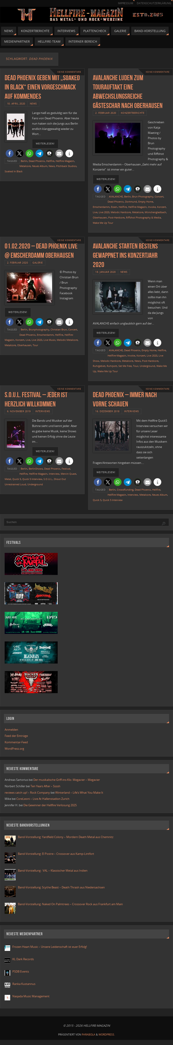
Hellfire (50, 161)
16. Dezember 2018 (107, 411)
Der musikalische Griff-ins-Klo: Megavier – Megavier (66, 780)
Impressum (125, 3)
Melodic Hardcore (121, 212)
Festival (66, 468)
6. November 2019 (19, 411)
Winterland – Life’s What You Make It (79, 793)
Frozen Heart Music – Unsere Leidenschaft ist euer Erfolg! (49, 947)
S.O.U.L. (48, 479)
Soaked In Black (14, 171)
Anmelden (11, 730)
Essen (114, 207)
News (33, 103)
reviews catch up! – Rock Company (27, 793)
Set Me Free (125, 366)
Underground (147, 366)
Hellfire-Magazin (65, 161)
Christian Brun (59, 329)
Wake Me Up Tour (103, 222)
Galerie (37, 262)
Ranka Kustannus (23, 984)
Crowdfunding (125, 489)
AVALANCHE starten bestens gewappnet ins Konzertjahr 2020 (125, 255)
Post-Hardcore (116, 217)
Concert (159, 196)
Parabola (88, 1034)
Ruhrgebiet (99, 366)
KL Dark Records (23, 959)
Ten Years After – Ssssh (45, 786)
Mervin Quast (68, 473)
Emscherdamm (101, 207)
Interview (54, 473)
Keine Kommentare (69, 71)
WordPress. (107, 1034)
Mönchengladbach (155, 212)
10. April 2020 (16, 103)
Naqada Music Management (30, 996)
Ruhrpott (112, 366)
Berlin (24, 161)
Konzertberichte (132, 112)
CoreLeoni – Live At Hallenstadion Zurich (42, 799)
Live (95, 212)
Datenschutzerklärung (154, 3)
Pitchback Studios (66, 166)
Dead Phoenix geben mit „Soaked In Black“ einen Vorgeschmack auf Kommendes (42, 87)
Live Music (49, 339)
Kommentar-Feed (16, 742)
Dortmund (131, 201)
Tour (35, 345)
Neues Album (39, 166)
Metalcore (25, 166)
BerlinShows (36, 468)
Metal (8, 479)
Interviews (42, 411)
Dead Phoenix (37, 161)
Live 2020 (104, 212)
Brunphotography (39, 329)
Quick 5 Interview (32, 479)
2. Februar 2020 (105, 112)
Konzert (161, 207)
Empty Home (145, 201)
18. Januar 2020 (105, 271)
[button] (9, 153)
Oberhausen (100, 217)
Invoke (152, 207)
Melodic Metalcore (67, 339)
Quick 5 (16, 479)
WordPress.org (14, 749)
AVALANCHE (116, 196)
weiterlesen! (45, 143)
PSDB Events (20, 971)
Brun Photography (142, 196)
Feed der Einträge (16, 736)
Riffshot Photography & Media (143, 217)
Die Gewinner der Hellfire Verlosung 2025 (50, 805)
